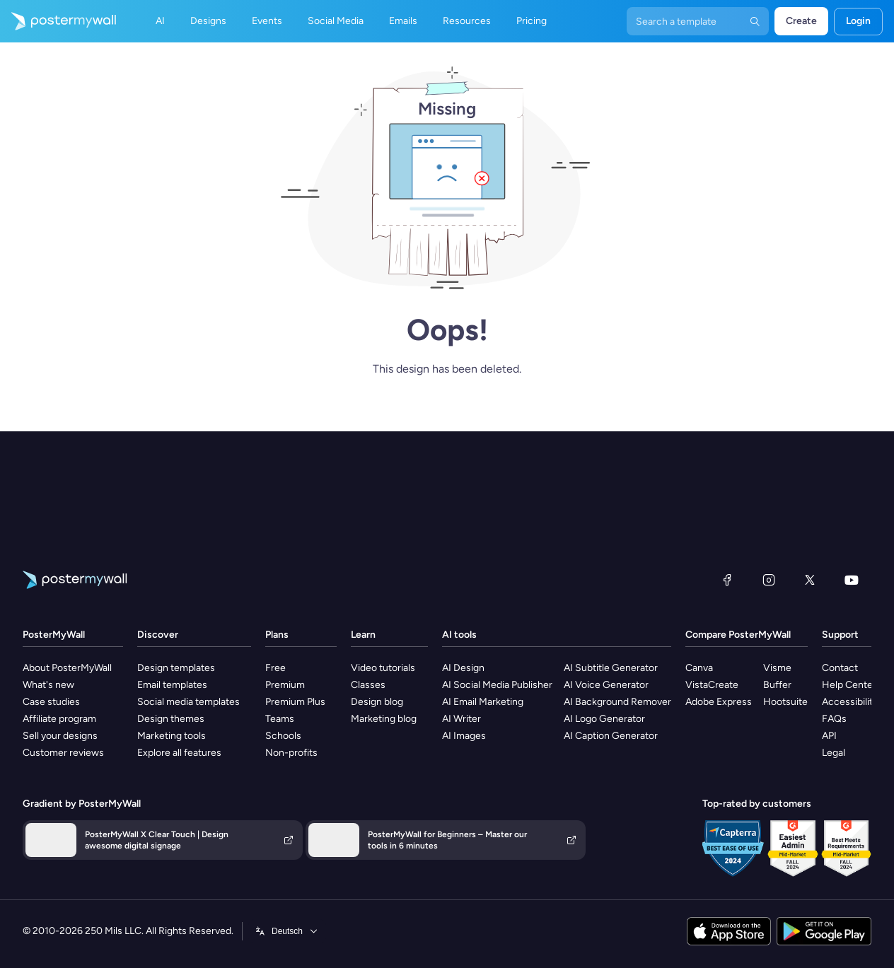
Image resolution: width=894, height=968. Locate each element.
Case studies (51, 702)
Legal (833, 753)
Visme (777, 668)
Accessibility (850, 702)
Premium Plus (295, 702)
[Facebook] (727, 580)
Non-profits (291, 753)
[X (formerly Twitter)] (810, 580)
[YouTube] (851, 580)
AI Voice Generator (606, 685)
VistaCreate (711, 685)
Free (275, 668)
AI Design (463, 668)
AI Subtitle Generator (611, 668)
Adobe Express (718, 702)
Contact (840, 668)
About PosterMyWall (67, 668)
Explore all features (179, 753)
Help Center (849, 685)
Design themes (170, 719)
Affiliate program (59, 719)
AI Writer (461, 719)
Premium (285, 685)
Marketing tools (171, 736)
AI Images (464, 736)
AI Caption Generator (611, 736)
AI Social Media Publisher (497, 685)
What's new (48, 685)
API (829, 736)
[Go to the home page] (58, 21)
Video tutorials (383, 668)
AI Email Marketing (482, 702)
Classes (368, 685)
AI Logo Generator (604, 719)
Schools (283, 736)
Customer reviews (63, 753)
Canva (699, 668)
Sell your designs (60, 736)
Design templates (176, 668)
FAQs (834, 719)
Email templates (172, 685)
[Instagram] (769, 580)
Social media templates (188, 702)
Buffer (777, 685)
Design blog (377, 702)
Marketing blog (384, 719)
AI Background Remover (617, 702)
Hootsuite (785, 702)
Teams (279, 719)
